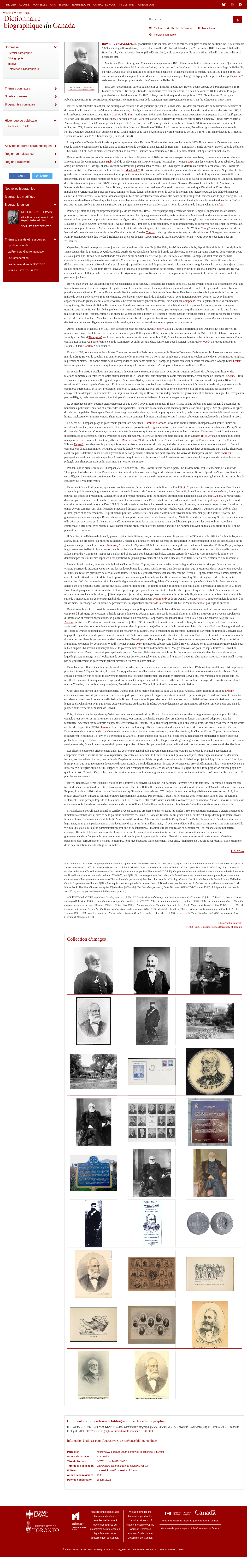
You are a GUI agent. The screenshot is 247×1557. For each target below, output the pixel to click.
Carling (217, 495)
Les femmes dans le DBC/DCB (26, 264)
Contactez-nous (104, 4)
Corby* (116, 114)
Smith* (184, 487)
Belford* (220, 204)
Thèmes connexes (17, 88)
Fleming (229, 375)
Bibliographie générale (230, 922)
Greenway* (113, 545)
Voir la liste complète (23, 270)
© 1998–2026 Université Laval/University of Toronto (214, 926)
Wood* (206, 341)
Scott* (189, 161)
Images (12, 63)
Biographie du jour (17, 204)
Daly (139, 643)
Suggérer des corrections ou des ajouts (136, 1549)
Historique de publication (22, 120)
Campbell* (189, 301)
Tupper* (78, 444)
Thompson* (95, 337)
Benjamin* (236, 76)
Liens (181, 1549)
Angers (68, 622)
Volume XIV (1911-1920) (16, 13)
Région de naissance (19, 153)
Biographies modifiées (20, 196)
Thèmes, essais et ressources (25, 239)
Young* (205, 228)
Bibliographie (15, 58)
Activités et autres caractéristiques (28, 146)
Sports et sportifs (18, 245)
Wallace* (89, 346)
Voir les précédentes (36, 226)
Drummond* (159, 598)
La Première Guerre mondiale (26, 251)
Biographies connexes (20, 104)
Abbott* (159, 328)
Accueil (24, 4)
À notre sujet (59, 4)
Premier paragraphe (20, 53)
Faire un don (145, 4)
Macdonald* (132, 170)
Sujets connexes (16, 96)
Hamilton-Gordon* (156, 423)
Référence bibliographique (24, 69)
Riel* (109, 161)
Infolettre (126, 4)
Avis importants (167, 1549)
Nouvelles (40, 4)
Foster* (237, 360)
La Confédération (18, 257)
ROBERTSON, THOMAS (36, 212)
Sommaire (12, 47)
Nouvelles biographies (20, 188)
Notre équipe (81, 4)
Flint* (131, 114)
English (10, 4)
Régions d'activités (18, 162)
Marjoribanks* (131, 440)
